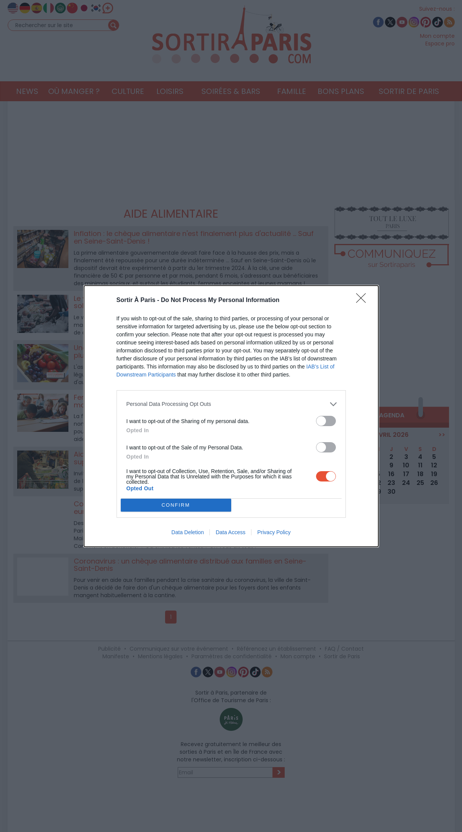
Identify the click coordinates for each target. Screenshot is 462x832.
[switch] (326, 421)
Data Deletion (188, 532)
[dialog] (231, 416)
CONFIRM (176, 505)
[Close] (363, 300)
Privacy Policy (273, 532)
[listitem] (231, 404)
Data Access (230, 532)
